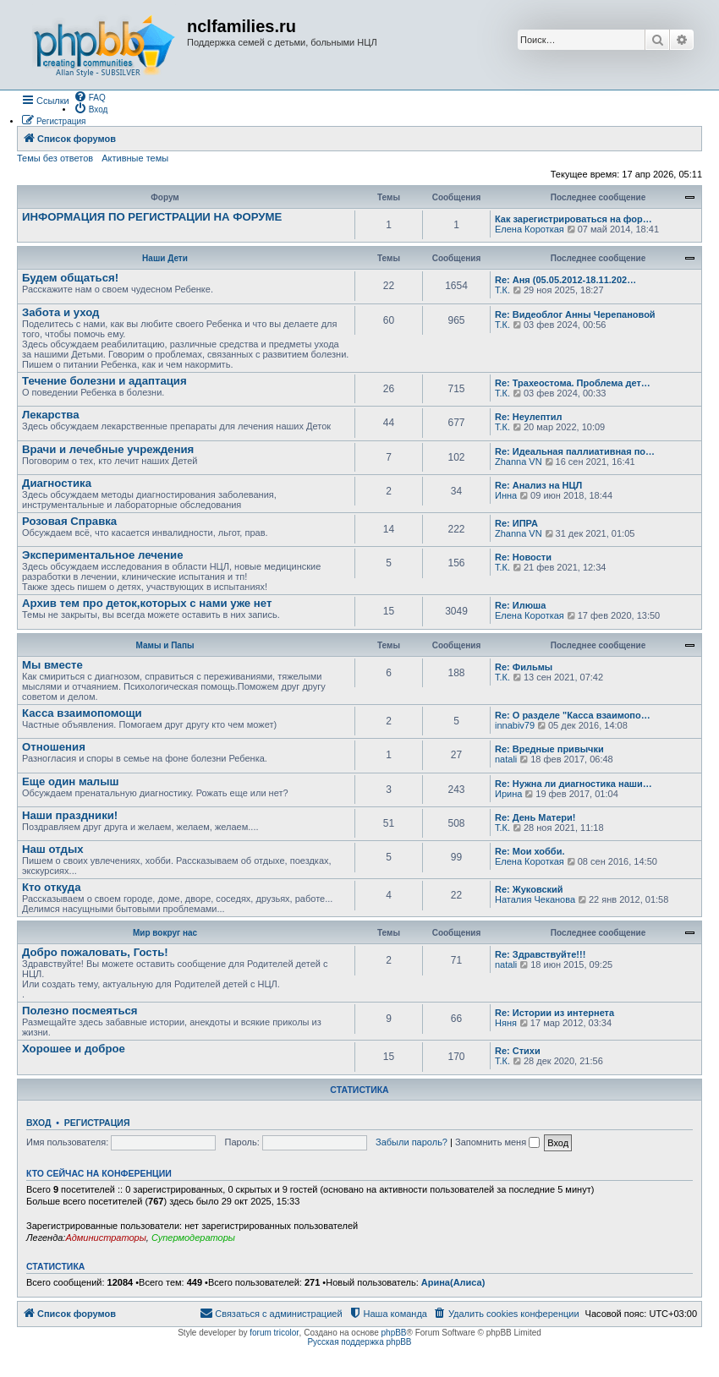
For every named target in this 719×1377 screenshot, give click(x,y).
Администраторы (105, 1237)
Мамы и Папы (165, 645)
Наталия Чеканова (535, 899)
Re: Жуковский (529, 889)
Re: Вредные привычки (549, 749)
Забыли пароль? (411, 1142)
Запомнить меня (497, 1142)
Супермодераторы (193, 1237)
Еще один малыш (70, 781)
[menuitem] (90, 96)
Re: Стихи (518, 1051)
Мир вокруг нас (165, 932)
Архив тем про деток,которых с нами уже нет (147, 603)
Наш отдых (53, 849)
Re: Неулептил (528, 417)
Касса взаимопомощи (82, 713)
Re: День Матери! (535, 817)
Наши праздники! (70, 815)
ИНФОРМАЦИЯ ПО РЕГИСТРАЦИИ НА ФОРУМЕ (152, 216)
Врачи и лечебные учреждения (108, 449)
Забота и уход (60, 312)
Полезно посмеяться (80, 1010)
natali (506, 759)
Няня (506, 1023)
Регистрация (97, 1122)
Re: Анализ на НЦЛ (538, 485)
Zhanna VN (518, 461)
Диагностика (56, 483)
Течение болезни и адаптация (104, 380)
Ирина (508, 794)
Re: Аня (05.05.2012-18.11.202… (565, 280)
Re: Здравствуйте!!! (540, 954)
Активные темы (135, 158)
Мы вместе (52, 664)
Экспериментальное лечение (103, 555)
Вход (38, 1122)
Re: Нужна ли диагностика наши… (573, 784)
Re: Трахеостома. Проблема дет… (572, 383)
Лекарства (51, 414)
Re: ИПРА (516, 523)
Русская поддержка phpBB (359, 1342)
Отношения (53, 746)
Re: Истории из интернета (554, 1013)
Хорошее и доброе (73, 1048)
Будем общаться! (70, 277)
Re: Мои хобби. (529, 851)
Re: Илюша (520, 605)
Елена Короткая (529, 229)
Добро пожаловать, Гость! (95, 952)
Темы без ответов (55, 158)
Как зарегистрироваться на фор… (573, 219)
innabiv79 (515, 725)
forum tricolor (274, 1332)
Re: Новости (523, 557)
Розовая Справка (69, 521)
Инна (506, 495)
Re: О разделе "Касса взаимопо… (572, 715)
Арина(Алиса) (453, 1282)
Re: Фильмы (523, 667)
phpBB (394, 1332)
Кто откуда (51, 887)
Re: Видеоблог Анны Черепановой (575, 314)
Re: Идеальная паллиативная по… (575, 451)
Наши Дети (165, 258)
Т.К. (502, 290)
